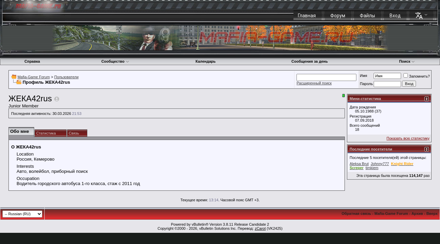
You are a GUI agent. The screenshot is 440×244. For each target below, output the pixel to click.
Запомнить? (416, 76)
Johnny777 (380, 164)
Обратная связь (356, 213)
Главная (307, 15)
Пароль (366, 84)
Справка (32, 61)
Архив (417, 213)
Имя (363, 76)
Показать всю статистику (408, 138)
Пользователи (66, 77)
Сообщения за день (309, 61)
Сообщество (115, 61)
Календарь (206, 61)
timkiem (372, 168)
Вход (395, 15)
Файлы (367, 15)
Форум (337, 15)
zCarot (260, 228)
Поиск (407, 61)
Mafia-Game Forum (34, 77)
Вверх (432, 213)
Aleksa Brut (359, 164)
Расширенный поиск (314, 83)
